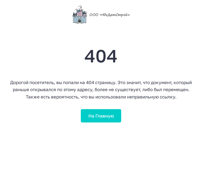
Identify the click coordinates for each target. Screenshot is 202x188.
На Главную (101, 116)
